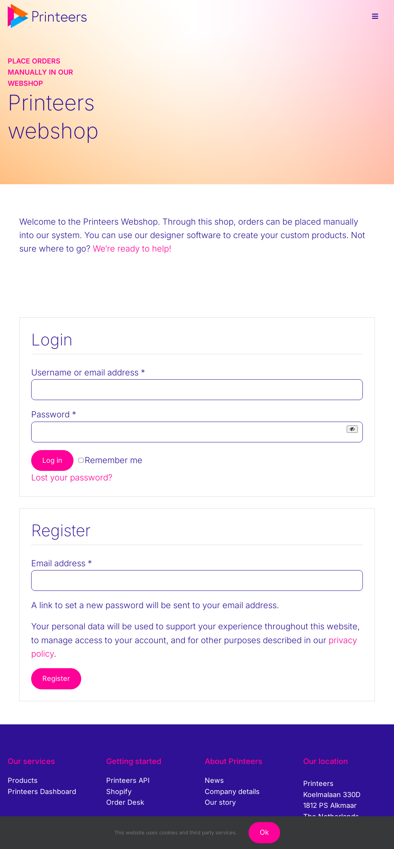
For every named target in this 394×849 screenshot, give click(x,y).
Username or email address (88, 372)
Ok (264, 832)
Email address (61, 563)
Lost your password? (71, 477)
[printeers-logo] (47, 8)
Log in (52, 460)
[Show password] (352, 429)
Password (53, 414)
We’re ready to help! (132, 249)
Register (56, 678)
